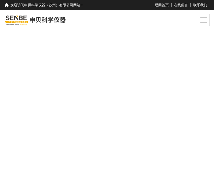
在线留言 (181, 5)
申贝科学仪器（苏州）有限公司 (48, 5)
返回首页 (162, 5)
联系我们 (200, 5)
